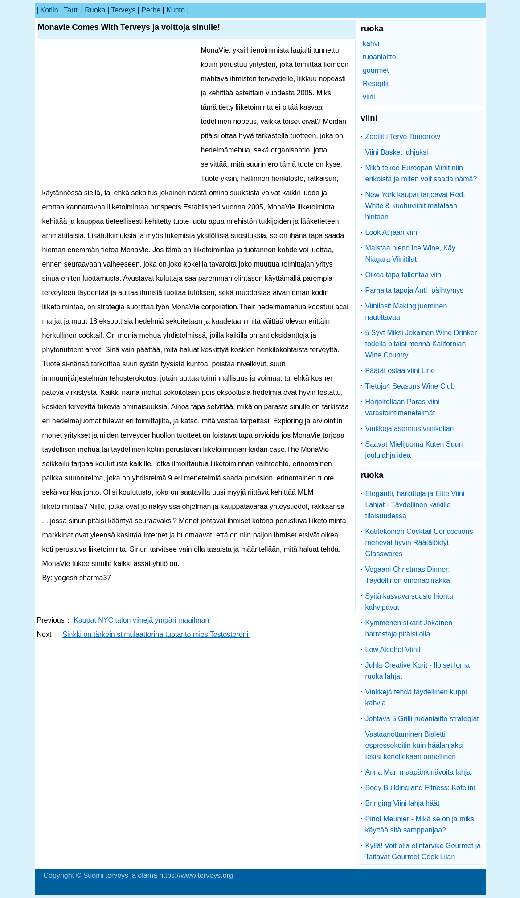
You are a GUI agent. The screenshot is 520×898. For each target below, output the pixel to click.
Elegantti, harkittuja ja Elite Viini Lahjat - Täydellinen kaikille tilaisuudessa (415, 505)
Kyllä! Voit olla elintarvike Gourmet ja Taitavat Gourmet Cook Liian (423, 851)
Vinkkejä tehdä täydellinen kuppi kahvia (416, 697)
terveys (123, 10)
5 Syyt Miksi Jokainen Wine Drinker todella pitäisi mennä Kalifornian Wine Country (421, 344)
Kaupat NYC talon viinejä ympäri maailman (142, 620)
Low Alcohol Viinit (393, 649)
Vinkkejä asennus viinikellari (409, 428)
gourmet (376, 70)
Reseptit (376, 83)
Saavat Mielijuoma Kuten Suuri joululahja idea (414, 449)
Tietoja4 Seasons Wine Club (410, 386)
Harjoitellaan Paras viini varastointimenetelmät (402, 407)
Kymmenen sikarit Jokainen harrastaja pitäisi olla (409, 628)
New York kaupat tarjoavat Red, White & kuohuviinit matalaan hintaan (415, 206)
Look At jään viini (392, 232)
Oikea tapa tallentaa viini (404, 275)
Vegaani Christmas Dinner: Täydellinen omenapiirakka (407, 575)
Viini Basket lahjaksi (396, 152)
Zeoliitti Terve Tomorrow (402, 136)
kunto (175, 10)
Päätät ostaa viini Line (400, 370)
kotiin (49, 10)
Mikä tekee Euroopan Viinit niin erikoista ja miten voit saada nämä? (421, 173)
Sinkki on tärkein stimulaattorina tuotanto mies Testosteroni (156, 634)
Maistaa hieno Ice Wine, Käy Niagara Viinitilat (410, 253)
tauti (71, 10)
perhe (150, 10)
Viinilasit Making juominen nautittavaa (406, 311)
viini (369, 97)
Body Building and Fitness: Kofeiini (420, 787)
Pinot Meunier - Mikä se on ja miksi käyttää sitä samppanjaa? (420, 824)
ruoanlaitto (379, 57)
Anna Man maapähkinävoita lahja (418, 772)
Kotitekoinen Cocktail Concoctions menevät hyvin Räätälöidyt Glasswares (419, 543)
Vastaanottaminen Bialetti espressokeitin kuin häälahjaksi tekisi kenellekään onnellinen (414, 745)
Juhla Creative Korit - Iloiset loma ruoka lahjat (417, 670)
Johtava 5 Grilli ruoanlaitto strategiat (422, 718)
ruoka (95, 10)
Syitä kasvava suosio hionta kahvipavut (409, 601)
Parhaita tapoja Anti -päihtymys (414, 290)
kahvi (371, 43)
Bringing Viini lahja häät (402, 803)
